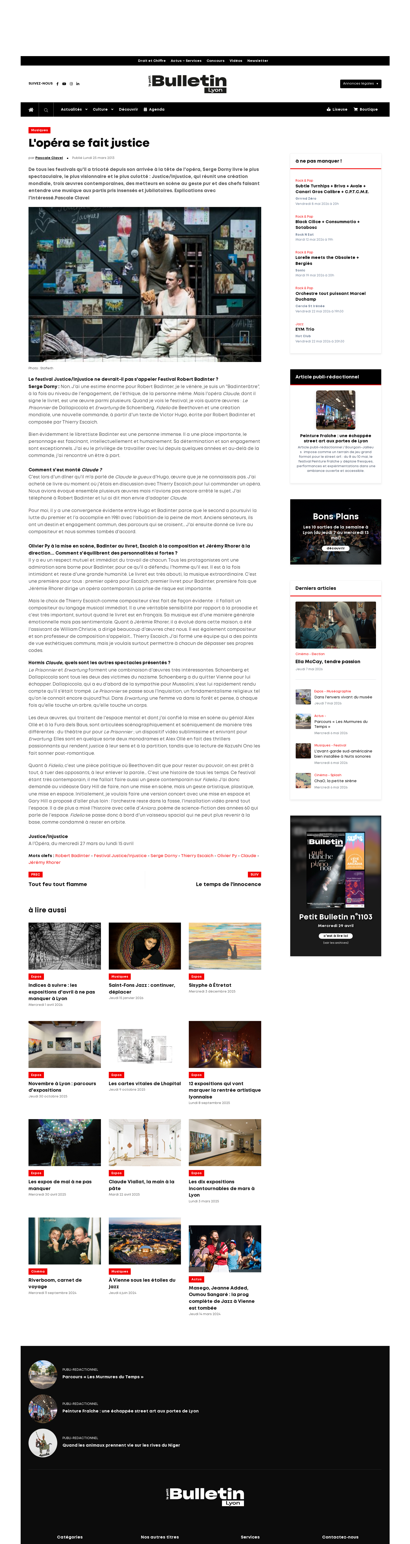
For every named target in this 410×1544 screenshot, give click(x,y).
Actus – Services (186, 61)
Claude (248, 856)
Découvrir (128, 109)
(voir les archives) (336, 943)
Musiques (39, 130)
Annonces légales (358, 83)
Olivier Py (227, 856)
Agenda (154, 109)
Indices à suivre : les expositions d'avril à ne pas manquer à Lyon (62, 992)
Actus (196, 1279)
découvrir (336, 548)
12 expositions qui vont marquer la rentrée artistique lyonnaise (225, 1090)
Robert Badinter (72, 856)
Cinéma (38, 1271)
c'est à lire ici (335, 936)
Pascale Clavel (49, 158)
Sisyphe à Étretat (210, 985)
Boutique (366, 109)
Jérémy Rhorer (45, 863)
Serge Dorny (164, 856)
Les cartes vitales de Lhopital (145, 1084)
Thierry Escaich (197, 856)
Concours (216, 61)
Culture (100, 109)
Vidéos (236, 61)
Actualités (71, 109)
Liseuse (337, 109)
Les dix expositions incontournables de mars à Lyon (222, 1188)
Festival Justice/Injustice (120, 856)
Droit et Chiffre (152, 61)
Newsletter (257, 61)
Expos (36, 976)
